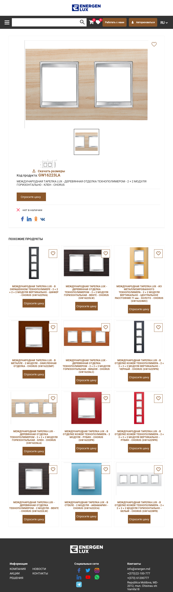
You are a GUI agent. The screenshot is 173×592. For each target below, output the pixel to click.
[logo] (86, 8)
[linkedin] (78, 577)
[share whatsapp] (96, 577)
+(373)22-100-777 (138, 573)
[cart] (91, 22)
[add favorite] (154, 44)
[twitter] (87, 570)
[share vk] (42, 219)
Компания (18, 569)
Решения (16, 578)
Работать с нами (114, 22)
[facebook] (78, 570)
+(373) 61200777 (138, 578)
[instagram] (96, 570)
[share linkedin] (29, 219)
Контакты (40, 573)
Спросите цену (31, 197)
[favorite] (98, 22)
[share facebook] (22, 219)
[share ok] (35, 219)
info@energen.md (138, 569)
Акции (15, 573)
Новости (39, 569)
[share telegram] (78, 584)
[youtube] (87, 577)
